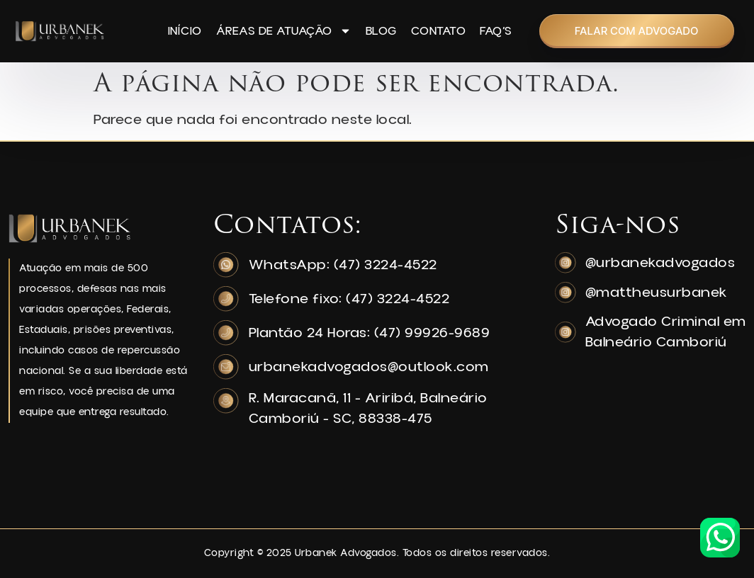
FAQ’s (496, 31)
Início (185, 31)
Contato (438, 31)
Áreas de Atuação (283, 31)
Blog (381, 31)
